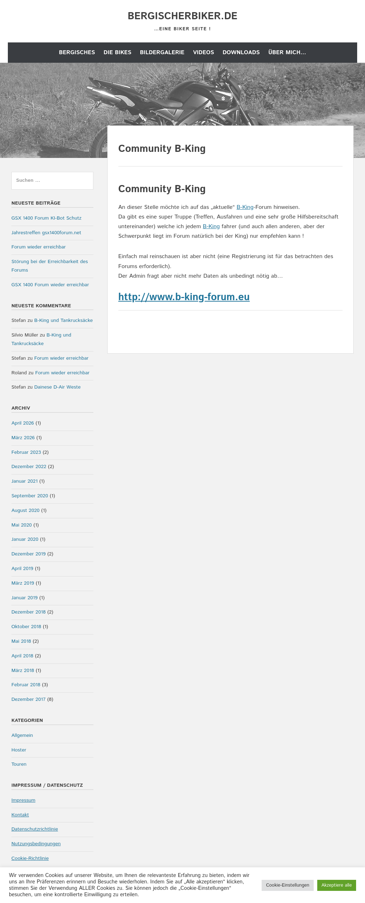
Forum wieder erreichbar (38, 247)
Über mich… (287, 52)
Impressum (23, 800)
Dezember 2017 (28, 699)
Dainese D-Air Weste (57, 387)
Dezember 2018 (28, 612)
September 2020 (29, 495)
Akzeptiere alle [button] (337, 885)
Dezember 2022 (28, 466)
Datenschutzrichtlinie (34, 829)
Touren (18, 764)
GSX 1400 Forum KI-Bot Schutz (46, 218)
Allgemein (22, 735)
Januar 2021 (24, 481)
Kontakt (20, 815)
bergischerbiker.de (182, 16)
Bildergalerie (162, 52)
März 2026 (23, 437)
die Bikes (118, 52)
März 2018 (22, 670)
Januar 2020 (24, 539)
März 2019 (22, 583)
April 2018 (22, 656)
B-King (245, 207)
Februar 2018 (25, 684)
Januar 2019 (24, 597)
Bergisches (77, 52)
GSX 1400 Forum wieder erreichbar (50, 284)
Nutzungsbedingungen (36, 843)
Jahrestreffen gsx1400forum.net (46, 232)
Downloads (240, 52)
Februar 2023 (26, 452)
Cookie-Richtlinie (30, 858)
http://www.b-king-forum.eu (184, 297)
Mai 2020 (21, 525)
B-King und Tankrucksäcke (63, 320)
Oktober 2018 (26, 626)
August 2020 (25, 510)
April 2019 (22, 568)
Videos (203, 52)
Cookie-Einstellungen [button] (287, 885)
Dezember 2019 (28, 554)
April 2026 (22, 423)
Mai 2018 (21, 641)
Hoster (18, 750)
